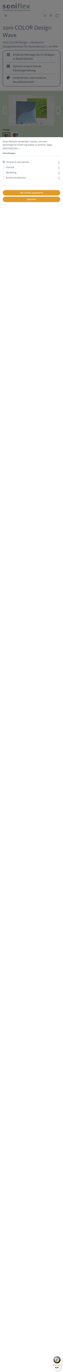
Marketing (11, 172)
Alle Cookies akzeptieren (31, 192)
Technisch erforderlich (17, 162)
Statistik (10, 167)
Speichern (31, 199)
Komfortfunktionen (16, 177)
